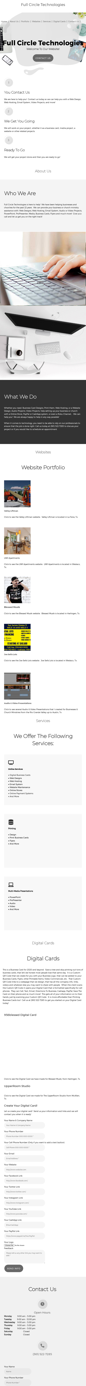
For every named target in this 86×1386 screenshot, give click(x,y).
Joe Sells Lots (10, 654)
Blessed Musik (12, 607)
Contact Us (73, 21)
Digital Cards (59, 21)
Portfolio (25, 21)
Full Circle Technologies (43, 5)
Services (47, 21)
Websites (36, 21)
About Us (14, 21)
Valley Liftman (11, 511)
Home (4, 21)
